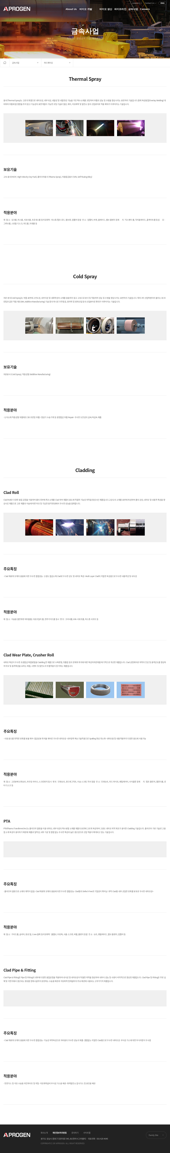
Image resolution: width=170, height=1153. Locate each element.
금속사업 (133, 9)
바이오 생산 (105, 9)
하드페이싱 (48, 62)
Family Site (153, 1135)
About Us (71, 9)
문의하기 (74, 1132)
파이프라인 (120, 9)
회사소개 (44, 1132)
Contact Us (149, 3)
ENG (162, 3)
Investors (136, 3)
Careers (145, 9)
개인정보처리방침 (59, 1132)
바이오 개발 (85, 9)
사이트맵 (86, 1132)
